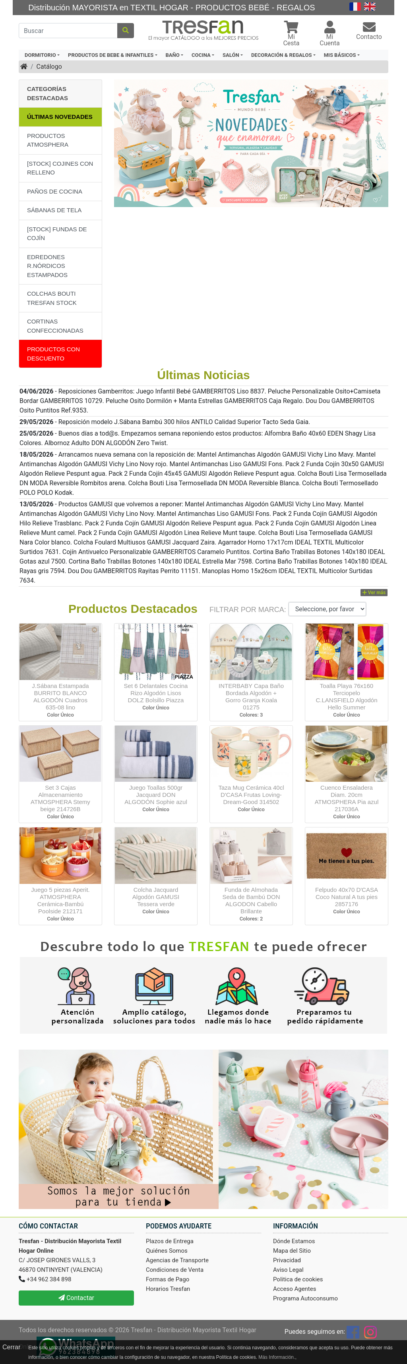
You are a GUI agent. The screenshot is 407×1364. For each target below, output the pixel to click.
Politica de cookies (298, 1279)
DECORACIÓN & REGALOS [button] (281, 55)
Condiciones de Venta (175, 1269)
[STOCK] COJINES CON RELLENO (60, 168)
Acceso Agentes (294, 1288)
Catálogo (49, 66)
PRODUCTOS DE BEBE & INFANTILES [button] (110, 55)
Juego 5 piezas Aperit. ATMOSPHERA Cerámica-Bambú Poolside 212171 (60, 900)
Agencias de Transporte (177, 1260)
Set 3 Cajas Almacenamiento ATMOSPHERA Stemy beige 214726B (60, 798)
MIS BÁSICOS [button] (340, 55)
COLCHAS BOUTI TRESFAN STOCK (52, 298)
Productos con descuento (53, 354)
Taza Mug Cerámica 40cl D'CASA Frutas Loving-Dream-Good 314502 (251, 794)
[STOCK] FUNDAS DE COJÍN (57, 234)
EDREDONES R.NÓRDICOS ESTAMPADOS (47, 266)
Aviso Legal (288, 1269)
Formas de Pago (167, 1279)
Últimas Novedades (60, 116)
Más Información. (276, 1357)
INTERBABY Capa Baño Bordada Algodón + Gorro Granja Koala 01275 (251, 696)
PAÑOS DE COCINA (54, 191)
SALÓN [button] (231, 55)
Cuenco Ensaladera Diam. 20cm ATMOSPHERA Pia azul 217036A (347, 798)
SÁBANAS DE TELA (54, 210)
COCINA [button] (201, 55)
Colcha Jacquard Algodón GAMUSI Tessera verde (155, 896)
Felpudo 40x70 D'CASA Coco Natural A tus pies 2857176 (346, 896)
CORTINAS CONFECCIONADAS (55, 326)
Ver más (374, 592)
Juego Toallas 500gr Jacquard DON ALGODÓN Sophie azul (155, 794)
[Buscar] (68, 30)
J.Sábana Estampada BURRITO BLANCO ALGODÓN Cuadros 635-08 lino (60, 696)
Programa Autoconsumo (305, 1298)
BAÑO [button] (173, 55)
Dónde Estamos (294, 1241)
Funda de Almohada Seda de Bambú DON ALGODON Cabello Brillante (251, 900)
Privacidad (287, 1260)
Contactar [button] (76, 1298)
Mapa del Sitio (292, 1250)
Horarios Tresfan (168, 1288)
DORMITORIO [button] (40, 55)
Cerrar (11, 1347)
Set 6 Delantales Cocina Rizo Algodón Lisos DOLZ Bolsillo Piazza (156, 692)
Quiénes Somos (167, 1250)
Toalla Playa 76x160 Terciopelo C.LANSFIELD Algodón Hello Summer (346, 696)
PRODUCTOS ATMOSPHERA (47, 140)
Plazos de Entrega (170, 1241)
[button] (291, 34)
